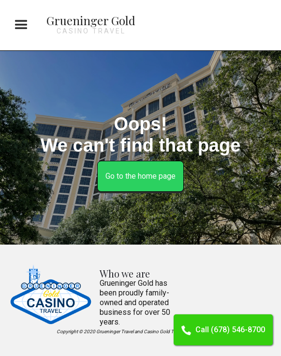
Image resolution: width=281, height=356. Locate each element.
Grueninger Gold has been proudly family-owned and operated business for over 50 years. (135, 302)
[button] (21, 25)
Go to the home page (140, 176)
